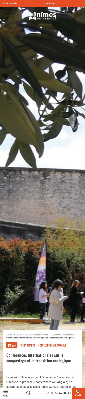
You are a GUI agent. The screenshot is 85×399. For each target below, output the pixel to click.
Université (20, 335)
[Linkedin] (60, 393)
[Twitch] (69, 393)
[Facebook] (48, 393)
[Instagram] (56, 393)
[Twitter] (52, 393)
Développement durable (38, 335)
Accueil (9, 335)
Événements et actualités (63, 335)
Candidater (49, 3)
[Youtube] (65, 393)
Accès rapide (10, 3)
